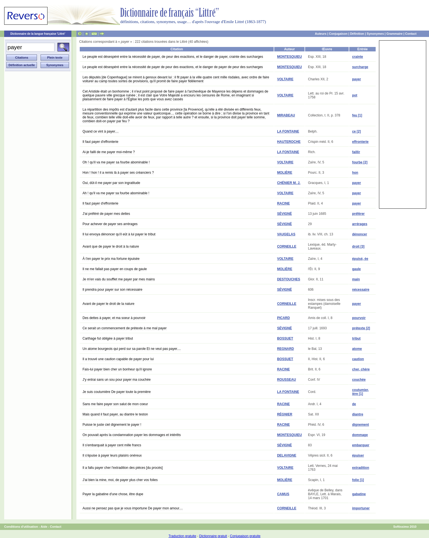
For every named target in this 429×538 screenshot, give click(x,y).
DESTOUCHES (288, 279)
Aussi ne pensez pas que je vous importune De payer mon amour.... (133, 508)
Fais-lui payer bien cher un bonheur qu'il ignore (117, 369)
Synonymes (375, 33)
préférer (358, 214)
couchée (359, 380)
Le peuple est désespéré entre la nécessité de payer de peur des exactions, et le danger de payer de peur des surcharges (173, 67)
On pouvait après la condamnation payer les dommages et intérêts (132, 435)
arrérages (359, 224)
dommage (360, 435)
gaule (356, 269)
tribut (356, 338)
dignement (360, 425)
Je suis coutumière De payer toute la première (117, 392)
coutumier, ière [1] (360, 392)
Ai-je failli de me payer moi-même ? (109, 152)
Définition (357, 33)
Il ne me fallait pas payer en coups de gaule (115, 269)
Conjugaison (338, 33)
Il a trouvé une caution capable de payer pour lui (118, 359)
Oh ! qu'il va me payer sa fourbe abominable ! (116, 162)
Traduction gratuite (182, 536)
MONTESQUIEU (289, 57)
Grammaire (394, 33)
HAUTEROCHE (289, 142)
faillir (356, 152)
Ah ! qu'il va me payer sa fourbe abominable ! (116, 193)
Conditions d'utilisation (21, 526)
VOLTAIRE (285, 79)
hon (355, 173)
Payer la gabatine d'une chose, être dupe (113, 494)
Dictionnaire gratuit (213, 536)
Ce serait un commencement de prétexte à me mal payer (125, 328)
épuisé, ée (360, 259)
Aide (44, 526)
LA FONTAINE (288, 131)
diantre (357, 414)
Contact (410, 33)
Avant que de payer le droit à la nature (111, 246)
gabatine (359, 494)
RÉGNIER (284, 414)
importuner (361, 508)
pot (354, 95)
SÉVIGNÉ (284, 214)
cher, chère (361, 369)
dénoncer (359, 234)
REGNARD (285, 349)
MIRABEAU (286, 115)
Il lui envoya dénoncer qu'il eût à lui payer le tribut (119, 234)
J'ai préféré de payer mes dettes (106, 214)
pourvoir (359, 318)
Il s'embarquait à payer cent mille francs (112, 445)
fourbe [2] (359, 162)
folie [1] (358, 480)
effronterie (360, 142)
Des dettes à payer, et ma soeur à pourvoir (114, 318)
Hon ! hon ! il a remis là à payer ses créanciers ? (118, 173)
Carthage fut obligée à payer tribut (108, 338)
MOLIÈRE (284, 173)
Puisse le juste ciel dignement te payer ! (112, 425)
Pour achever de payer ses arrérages (110, 224)
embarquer (360, 445)
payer (356, 79)
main (356, 279)
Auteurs (320, 33)
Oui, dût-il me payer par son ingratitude (111, 183)
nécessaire (360, 290)
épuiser (358, 455)
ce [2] (356, 131)
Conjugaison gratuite (245, 536)
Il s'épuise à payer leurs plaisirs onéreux (112, 455)
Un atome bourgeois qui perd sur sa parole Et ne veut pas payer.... (132, 349)
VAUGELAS (286, 234)
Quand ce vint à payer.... (101, 131)
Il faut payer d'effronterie (100, 142)
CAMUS (283, 494)
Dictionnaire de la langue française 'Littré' (37, 33)
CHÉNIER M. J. (288, 183)
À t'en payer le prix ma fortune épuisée (111, 259)
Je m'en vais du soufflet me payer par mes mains (119, 279)
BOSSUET (285, 338)
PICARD (283, 318)
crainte (357, 57)
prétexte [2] (361, 328)
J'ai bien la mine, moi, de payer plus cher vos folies (120, 480)
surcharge (360, 67)
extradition (360, 468)
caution (358, 359)
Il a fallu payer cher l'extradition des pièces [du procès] (123, 468)
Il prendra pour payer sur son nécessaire (112, 290)
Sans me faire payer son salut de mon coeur (115, 404)
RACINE (283, 203)
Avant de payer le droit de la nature (108, 304)
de (354, 404)
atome (357, 349)
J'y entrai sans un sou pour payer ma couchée (117, 380)
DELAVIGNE (286, 455)
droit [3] (358, 246)
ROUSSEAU (286, 380)
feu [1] (357, 115)
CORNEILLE (286, 246)
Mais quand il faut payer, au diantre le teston (115, 414)
